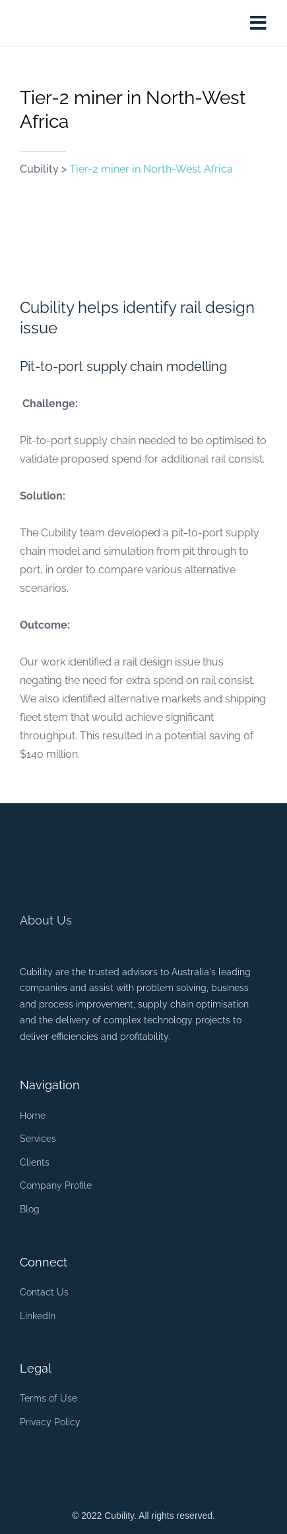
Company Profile (56, 1185)
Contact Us (44, 1292)
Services (38, 1138)
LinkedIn (37, 1316)
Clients (34, 1162)
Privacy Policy (50, 1422)
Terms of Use (48, 1398)
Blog (30, 1209)
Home (33, 1115)
